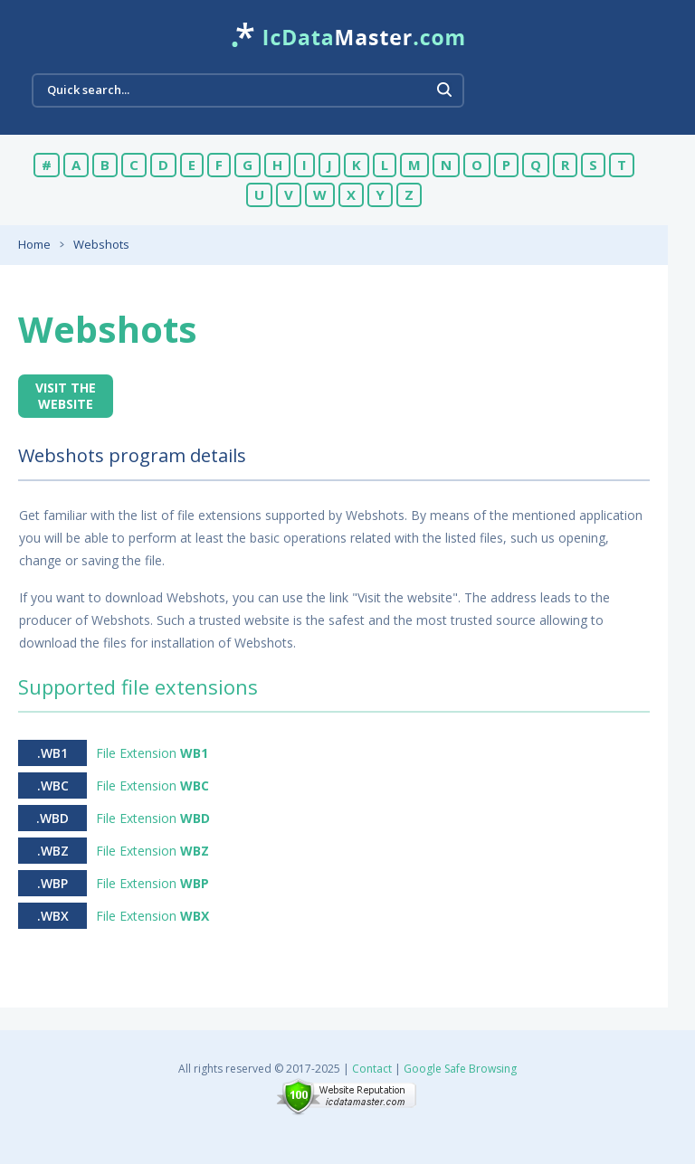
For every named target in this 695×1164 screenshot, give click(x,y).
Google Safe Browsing (460, 1068)
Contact (372, 1068)
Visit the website (65, 395)
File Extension (152, 753)
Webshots (101, 244)
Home (34, 244)
